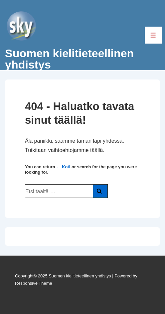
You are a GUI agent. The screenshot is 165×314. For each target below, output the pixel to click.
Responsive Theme (33, 283)
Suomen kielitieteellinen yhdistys (69, 59)
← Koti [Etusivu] (63, 166)
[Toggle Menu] (153, 35)
